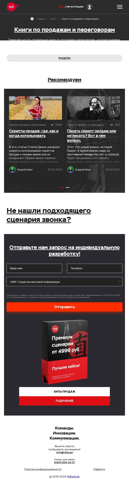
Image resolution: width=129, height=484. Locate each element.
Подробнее (64, 401)
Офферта (99, 469)
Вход (61, 6)
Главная (38, 18)
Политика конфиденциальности (42, 469)
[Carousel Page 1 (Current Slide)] (61, 187)
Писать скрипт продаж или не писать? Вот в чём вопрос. (91, 136)
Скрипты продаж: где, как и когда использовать (33, 133)
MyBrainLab (73, 476)
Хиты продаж (64, 391)
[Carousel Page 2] (67, 187)
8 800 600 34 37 (64, 462)
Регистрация (74, 6)
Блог (53, 19)
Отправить (64, 306)
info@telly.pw (64, 452)
